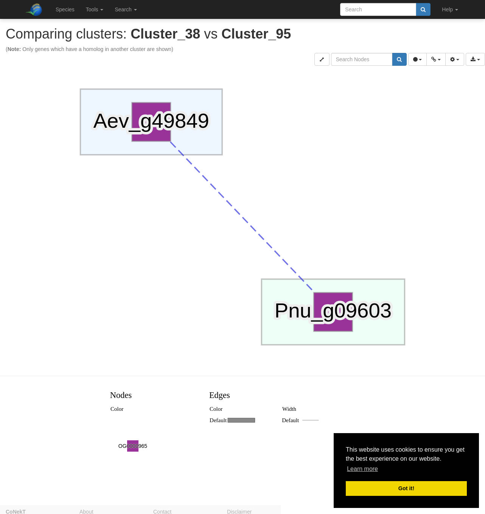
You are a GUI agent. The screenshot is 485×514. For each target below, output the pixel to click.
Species (65, 9)
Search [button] (126, 9)
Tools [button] (95, 9)
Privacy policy (317, 511)
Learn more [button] (362, 469)
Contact (162, 511)
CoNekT (16, 511)
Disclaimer (239, 511)
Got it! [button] (406, 488)
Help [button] (450, 9)
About (86, 511)
